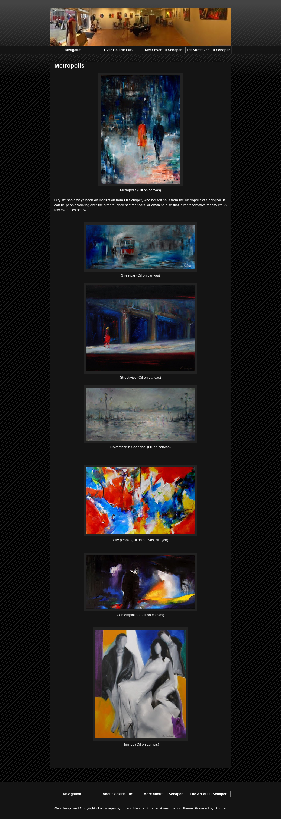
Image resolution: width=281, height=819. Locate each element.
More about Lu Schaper (162, 794)
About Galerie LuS (118, 794)
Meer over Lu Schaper (163, 50)
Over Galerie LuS (118, 50)
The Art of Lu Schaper (208, 794)
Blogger (220, 808)
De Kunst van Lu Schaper (208, 50)
